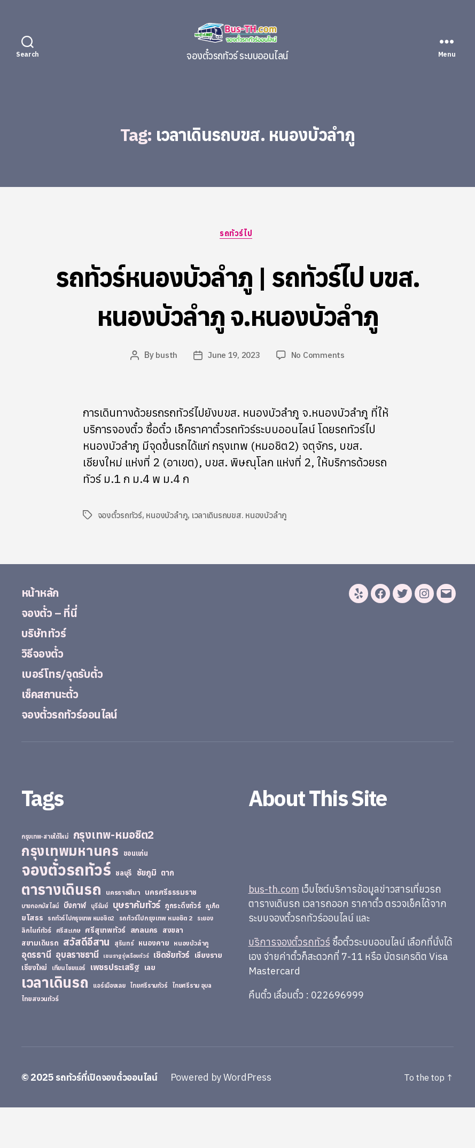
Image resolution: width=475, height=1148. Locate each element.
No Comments (320, 396)
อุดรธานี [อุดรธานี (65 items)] (36, 995)
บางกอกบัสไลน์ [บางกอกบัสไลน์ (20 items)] (40, 946)
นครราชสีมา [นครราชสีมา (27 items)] (123, 932)
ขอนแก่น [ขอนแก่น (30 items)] (135, 893)
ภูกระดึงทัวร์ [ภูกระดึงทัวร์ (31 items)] (183, 946)
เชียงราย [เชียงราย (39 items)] (208, 996)
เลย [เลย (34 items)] (149, 1008)
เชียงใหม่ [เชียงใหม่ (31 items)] (34, 1008)
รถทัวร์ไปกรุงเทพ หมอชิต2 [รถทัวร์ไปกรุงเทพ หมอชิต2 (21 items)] (81, 959)
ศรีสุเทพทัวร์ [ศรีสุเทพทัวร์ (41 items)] (105, 970)
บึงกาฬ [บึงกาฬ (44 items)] (75, 946)
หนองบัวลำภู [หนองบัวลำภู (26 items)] (191, 984)
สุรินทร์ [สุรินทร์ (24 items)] (124, 984)
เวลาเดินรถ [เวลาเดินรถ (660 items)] (55, 1022)
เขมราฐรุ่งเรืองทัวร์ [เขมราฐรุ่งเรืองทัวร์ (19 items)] (126, 996)
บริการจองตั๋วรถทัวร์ (289, 983)
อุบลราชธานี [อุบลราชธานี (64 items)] (77, 995)
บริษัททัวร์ (47, 673)
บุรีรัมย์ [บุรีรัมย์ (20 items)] (99, 946)
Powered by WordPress (226, 1118)
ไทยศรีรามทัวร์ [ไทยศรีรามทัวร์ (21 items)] (148, 1026)
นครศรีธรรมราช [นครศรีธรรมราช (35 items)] (171, 933)
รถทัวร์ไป (237, 234)
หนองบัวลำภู (167, 555)
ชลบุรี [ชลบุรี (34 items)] (123, 913)
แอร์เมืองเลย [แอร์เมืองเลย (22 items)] (109, 1026)
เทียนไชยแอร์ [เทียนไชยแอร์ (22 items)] (68, 1008)
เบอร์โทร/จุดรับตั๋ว (69, 713)
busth (165, 396)
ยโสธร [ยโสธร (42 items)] (32, 958)
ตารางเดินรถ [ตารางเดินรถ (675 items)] (61, 929)
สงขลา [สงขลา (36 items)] (172, 970)
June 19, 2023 (234, 396)
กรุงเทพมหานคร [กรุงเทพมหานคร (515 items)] (70, 891)
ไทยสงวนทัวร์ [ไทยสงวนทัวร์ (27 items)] (39, 1039)
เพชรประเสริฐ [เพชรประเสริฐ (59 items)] (114, 1007)
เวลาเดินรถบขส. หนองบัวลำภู (240, 555)
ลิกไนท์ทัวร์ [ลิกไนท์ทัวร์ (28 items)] (36, 970)
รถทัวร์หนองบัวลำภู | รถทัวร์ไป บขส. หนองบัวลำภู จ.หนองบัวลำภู (237, 314)
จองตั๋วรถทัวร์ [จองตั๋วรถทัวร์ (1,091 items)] (66, 910)
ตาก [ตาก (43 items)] (167, 913)
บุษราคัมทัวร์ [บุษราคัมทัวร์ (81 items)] (137, 945)
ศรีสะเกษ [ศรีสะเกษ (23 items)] (68, 971)
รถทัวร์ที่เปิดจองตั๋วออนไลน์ (109, 1118)
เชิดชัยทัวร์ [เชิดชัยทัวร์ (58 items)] (171, 995)
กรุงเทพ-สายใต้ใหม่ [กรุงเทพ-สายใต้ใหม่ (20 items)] (44, 877)
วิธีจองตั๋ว (46, 693)
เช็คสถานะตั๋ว (55, 734)
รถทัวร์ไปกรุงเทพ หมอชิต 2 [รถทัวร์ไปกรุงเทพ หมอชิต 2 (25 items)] (155, 959)
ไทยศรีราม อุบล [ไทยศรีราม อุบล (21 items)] (192, 1026)
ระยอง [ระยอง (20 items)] (205, 959)
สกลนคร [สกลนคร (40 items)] (144, 970)
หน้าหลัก (43, 632)
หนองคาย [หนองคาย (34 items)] (153, 983)
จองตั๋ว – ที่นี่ (53, 652)
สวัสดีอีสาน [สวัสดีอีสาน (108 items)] (86, 982)
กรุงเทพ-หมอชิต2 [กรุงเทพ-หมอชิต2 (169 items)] (113, 875)
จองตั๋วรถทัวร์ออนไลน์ (79, 754)
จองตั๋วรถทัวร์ (120, 555)
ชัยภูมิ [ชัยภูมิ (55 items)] (147, 913)
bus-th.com (273, 930)
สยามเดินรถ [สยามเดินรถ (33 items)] (40, 983)
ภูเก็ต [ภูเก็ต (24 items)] (213, 946)
